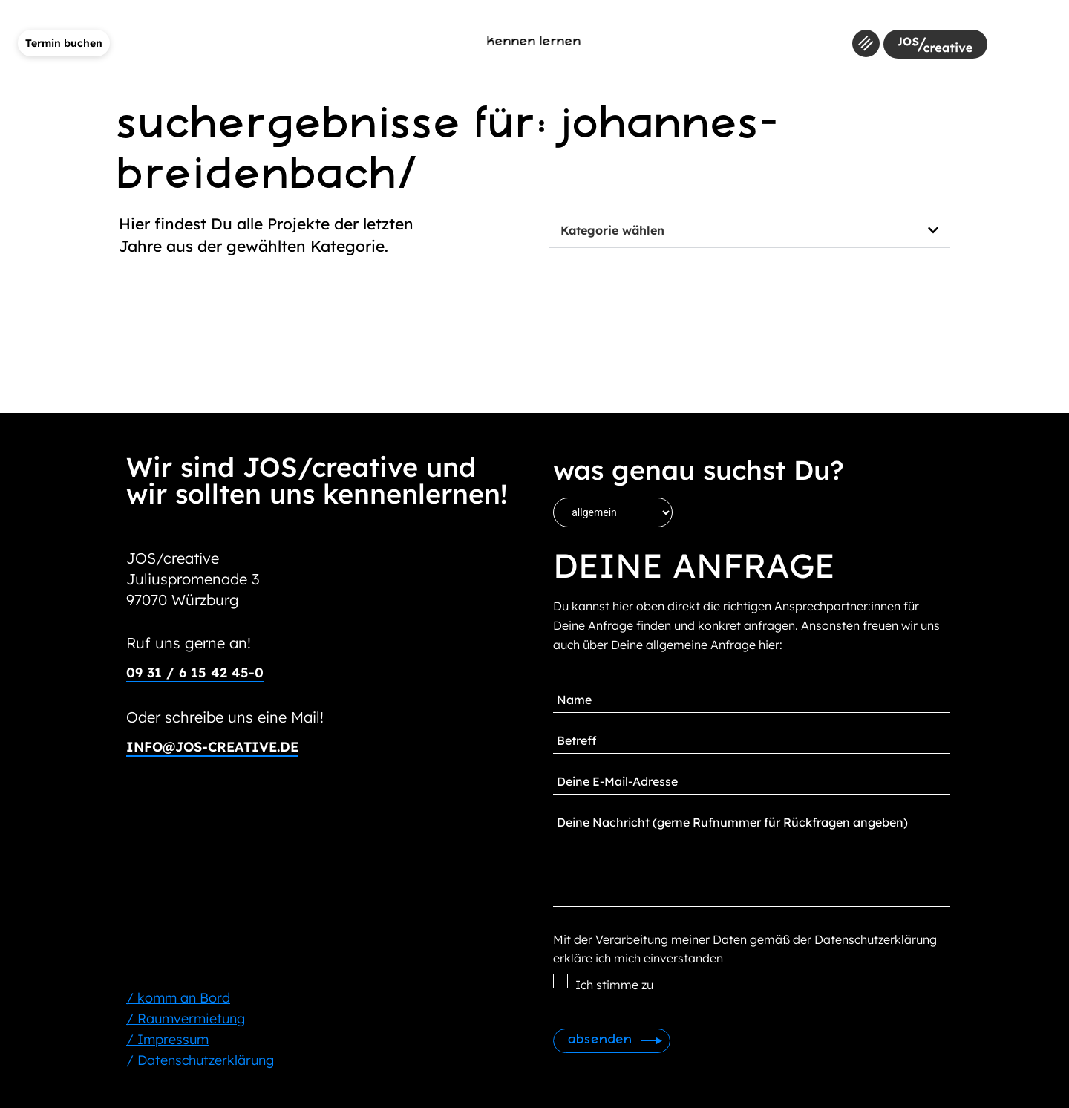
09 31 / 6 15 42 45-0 (195, 672)
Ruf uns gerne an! (188, 642)
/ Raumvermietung (185, 1018)
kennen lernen (535, 42)
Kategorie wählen (612, 230)
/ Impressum (167, 1039)
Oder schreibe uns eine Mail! (225, 717)
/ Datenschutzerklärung (200, 1060)
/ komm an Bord (178, 997)
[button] (749, 230)
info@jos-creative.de (212, 746)
